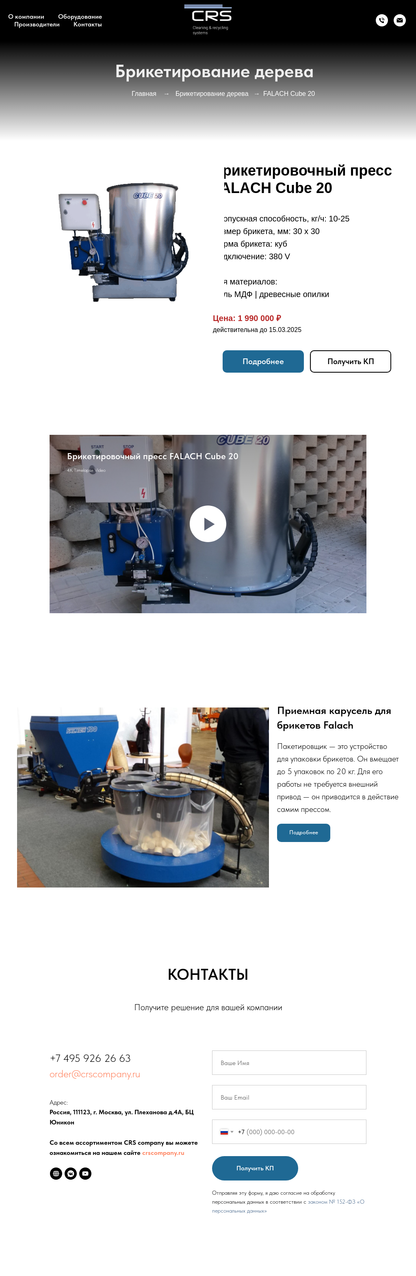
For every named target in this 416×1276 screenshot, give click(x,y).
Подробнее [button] (263, 361)
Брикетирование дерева (212, 93)
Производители (37, 24)
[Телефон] (382, 20)
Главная (144, 93)
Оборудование (80, 16)
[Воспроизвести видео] (208, 524)
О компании (26, 16)
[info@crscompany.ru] (400, 20)
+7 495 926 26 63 (90, 1058)
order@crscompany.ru (95, 1073)
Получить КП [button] (350, 361)
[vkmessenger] (71, 1173)
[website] (56, 1173)
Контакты (88, 24)
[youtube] (85, 1173)
